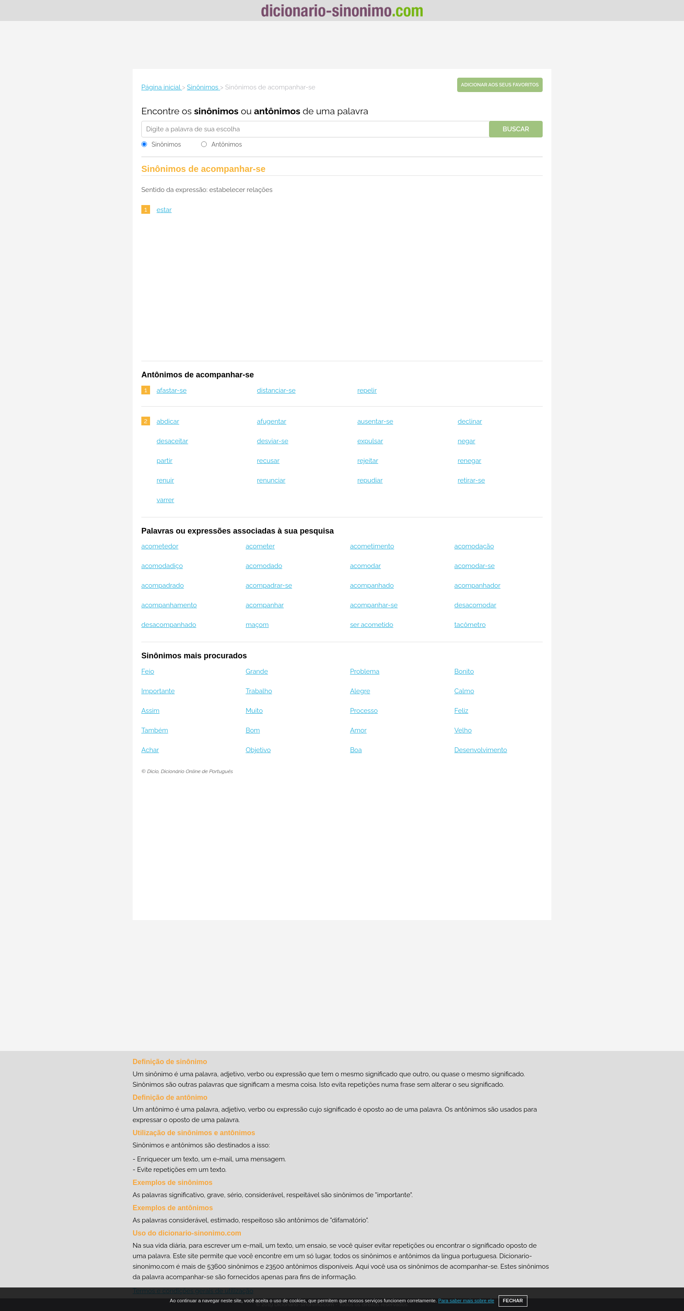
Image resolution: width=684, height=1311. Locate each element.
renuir (165, 480)
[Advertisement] (342, 45)
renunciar (271, 480)
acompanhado (371, 585)
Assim (150, 711)
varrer (165, 500)
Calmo (464, 691)
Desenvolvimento (481, 750)
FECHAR (513, 1300)
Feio (147, 671)
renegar (469, 461)
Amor (358, 730)
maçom (257, 625)
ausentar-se (375, 421)
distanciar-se (276, 390)
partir (164, 461)
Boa (356, 750)
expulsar (370, 441)
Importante (158, 691)
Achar (150, 750)
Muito (254, 711)
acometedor (159, 546)
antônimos (277, 111)
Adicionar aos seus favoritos (500, 85)
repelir (367, 390)
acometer (260, 546)
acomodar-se (475, 566)
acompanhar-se (373, 605)
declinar (470, 421)
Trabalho (259, 691)
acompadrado (162, 585)
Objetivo (258, 750)
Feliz (462, 711)
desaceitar (172, 441)
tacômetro (470, 625)
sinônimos (216, 111)
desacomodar (475, 605)
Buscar (516, 129)
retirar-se (471, 480)
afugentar (271, 421)
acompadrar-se (269, 585)
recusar (268, 461)
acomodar (365, 566)
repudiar (370, 480)
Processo (364, 711)
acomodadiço (162, 566)
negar (466, 441)
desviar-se (272, 441)
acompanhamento (169, 605)
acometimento (372, 546)
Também (154, 730)
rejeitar (367, 461)
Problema (364, 671)
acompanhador (478, 585)
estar (164, 210)
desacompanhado (168, 625)
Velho (463, 730)
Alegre (360, 691)
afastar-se (172, 390)
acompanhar (265, 605)
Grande (257, 671)
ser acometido (371, 625)
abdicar (168, 421)
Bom (253, 730)
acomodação (474, 546)
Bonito (464, 671)
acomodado (264, 566)
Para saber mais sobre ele (466, 1300)
